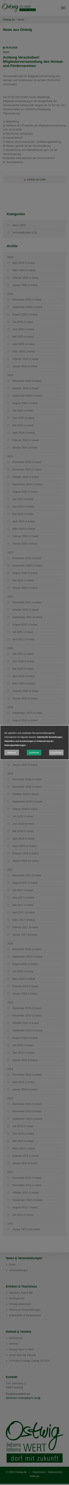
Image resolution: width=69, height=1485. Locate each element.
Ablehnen (11, 752)
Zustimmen (34, 752)
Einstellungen (56, 752)
